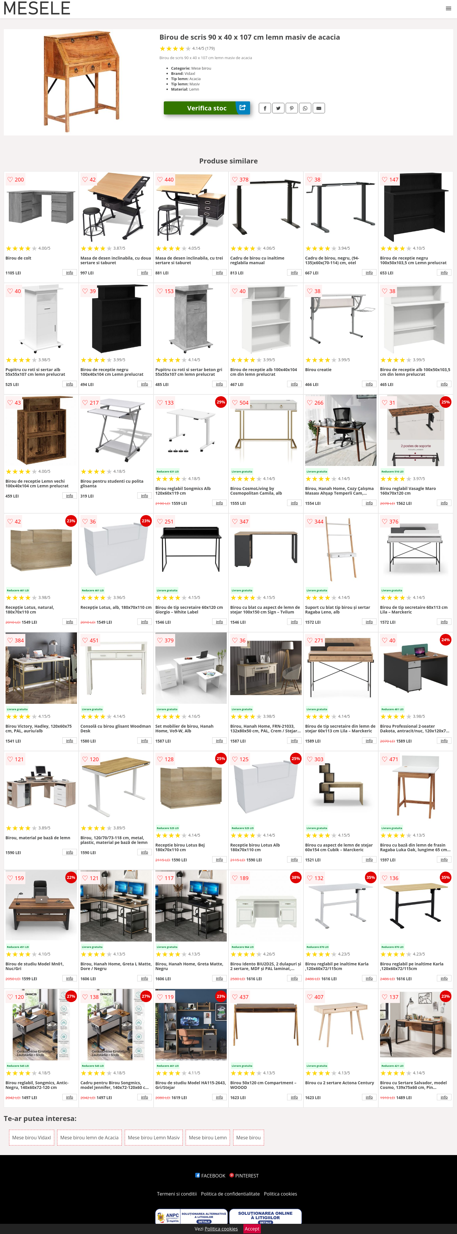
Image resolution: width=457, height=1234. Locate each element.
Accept (252, 1229)
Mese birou (248, 1137)
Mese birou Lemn (208, 1137)
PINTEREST (244, 1176)
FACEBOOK (210, 1176)
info (69, 272)
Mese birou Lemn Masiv (154, 1137)
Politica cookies (280, 1194)
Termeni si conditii (177, 1194)
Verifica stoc (218, 107)
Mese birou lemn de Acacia (89, 1137)
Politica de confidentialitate (230, 1194)
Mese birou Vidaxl (31, 1137)
